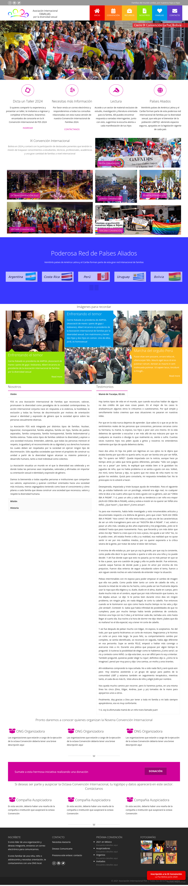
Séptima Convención (22, 230)
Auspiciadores (103, 849)
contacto (77, 856)
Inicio (97, 11)
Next (179, 54)
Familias (159, 11)
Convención (113, 11)
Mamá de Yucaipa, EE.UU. (112, 395)
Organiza (100, 856)
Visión (13, 395)
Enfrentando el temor (25, 356)
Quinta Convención (110, 199)
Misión (13, 502)
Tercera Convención (110, 231)
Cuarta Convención (154, 196)
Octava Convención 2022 (24, 196)
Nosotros (144, 11)
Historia (14, 509)
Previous (8, 54)
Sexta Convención (109, 164)
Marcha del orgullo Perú (153, 351)
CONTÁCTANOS (72, 130)
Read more (57, 377)
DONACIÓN (156, 772)
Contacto (174, 11)
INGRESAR (28, 129)
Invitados (100, 862)
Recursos (129, 11)
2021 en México (104, 843)
